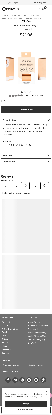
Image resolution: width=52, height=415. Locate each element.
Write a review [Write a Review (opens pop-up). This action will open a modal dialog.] (36, 96)
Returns (5, 342)
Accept (26, 403)
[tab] (26, 120)
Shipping (6, 339)
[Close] (46, 392)
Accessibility (7, 349)
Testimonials (33, 329)
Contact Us (6, 322)
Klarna (4, 346)
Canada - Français (36, 365)
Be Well (32, 343)
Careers (5, 353)
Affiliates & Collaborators (38, 325)
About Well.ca (34, 322)
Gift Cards (6, 325)
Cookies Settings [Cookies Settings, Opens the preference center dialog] (25, 409)
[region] (26, 401)
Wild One (26, 21)
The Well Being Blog (36, 339)
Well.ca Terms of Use (37, 336)
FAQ (4, 335)
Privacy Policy (36, 396)
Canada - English (12, 365)
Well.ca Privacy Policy (37, 332)
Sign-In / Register (39, 3)
